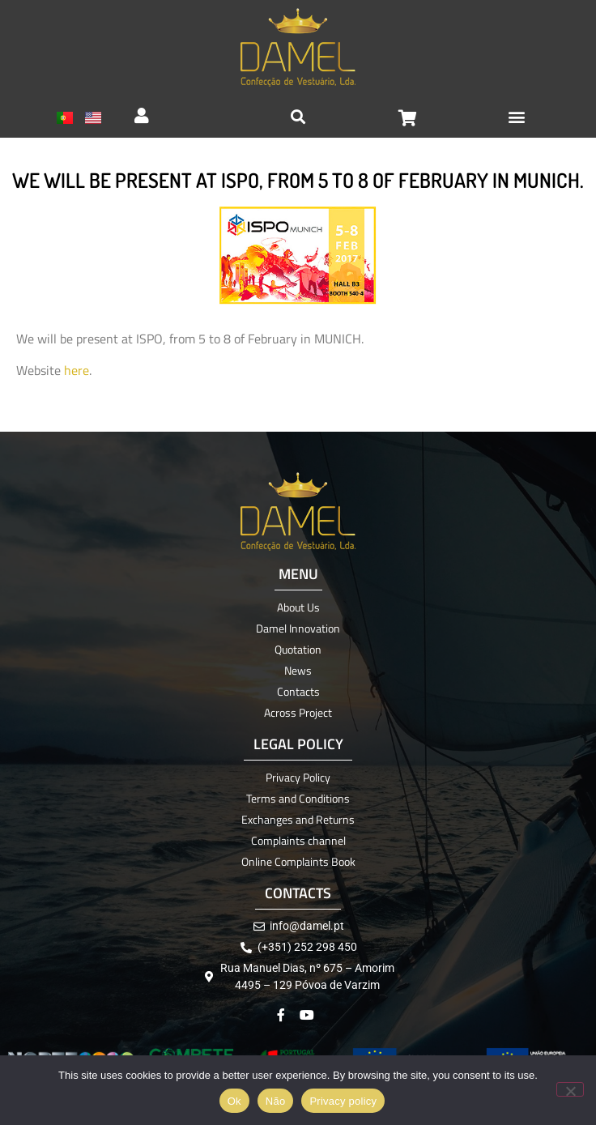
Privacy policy (343, 1101)
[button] (517, 116)
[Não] (570, 1089)
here (76, 370)
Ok (234, 1101)
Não (276, 1101)
